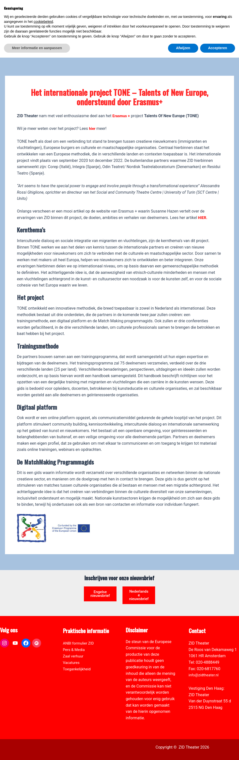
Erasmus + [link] (122, 101)
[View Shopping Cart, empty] (195, 10)
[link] (232, 31)
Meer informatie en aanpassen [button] (37, 750)
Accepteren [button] (217, 750)
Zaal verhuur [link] (74, 647)
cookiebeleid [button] (43, 724)
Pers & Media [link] (74, 640)
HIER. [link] (203, 202)
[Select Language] (212, 26)
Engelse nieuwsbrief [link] (100, 581)
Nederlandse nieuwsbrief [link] (138, 583)
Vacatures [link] (72, 653)
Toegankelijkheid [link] (78, 659)
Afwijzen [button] (183, 750)
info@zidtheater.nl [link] (205, 666)
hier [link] (92, 113)
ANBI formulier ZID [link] (79, 634)
